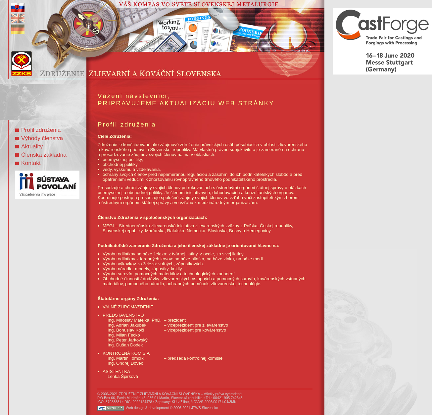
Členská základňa (41, 154)
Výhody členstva (39, 138)
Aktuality (29, 146)
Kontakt (28, 163)
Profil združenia (38, 130)
